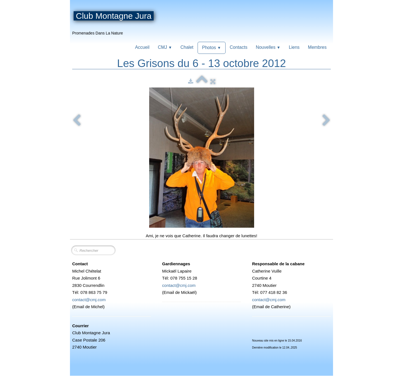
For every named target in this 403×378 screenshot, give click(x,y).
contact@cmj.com (89, 299)
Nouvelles (268, 47)
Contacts (238, 47)
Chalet (187, 47)
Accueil (142, 47)
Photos (211, 47)
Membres (317, 47)
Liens (294, 47)
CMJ (165, 47)
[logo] (115, 22)
